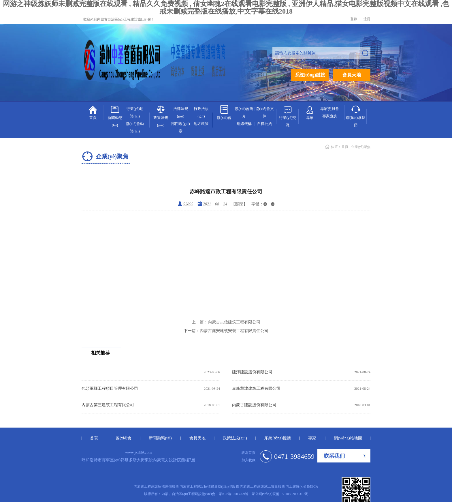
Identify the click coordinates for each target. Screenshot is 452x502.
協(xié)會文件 (264, 112)
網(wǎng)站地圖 (348, 438)
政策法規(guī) (160, 116)
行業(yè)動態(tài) (135, 112)
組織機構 (244, 123)
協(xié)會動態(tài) (135, 127)
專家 (310, 112)
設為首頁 (248, 453)
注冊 (367, 19)
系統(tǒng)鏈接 (310, 74)
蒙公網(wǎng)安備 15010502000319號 (280, 494)
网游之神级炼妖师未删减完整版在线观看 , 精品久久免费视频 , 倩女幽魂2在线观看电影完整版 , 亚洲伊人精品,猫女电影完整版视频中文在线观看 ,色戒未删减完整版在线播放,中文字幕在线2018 (226, 7)
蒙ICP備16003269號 (233, 494)
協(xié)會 (224, 112)
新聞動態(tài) (115, 116)
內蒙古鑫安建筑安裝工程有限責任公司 (226, 331)
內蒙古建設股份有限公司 (254, 405)
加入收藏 (248, 460)
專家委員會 (329, 108)
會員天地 (351, 74)
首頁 (92, 112)
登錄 (353, 19)
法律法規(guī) (180, 112)
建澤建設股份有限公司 (252, 372)
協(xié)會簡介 (244, 112)
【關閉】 (239, 204)
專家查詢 (329, 116)
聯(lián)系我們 (355, 116)
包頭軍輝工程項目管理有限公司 (110, 388)
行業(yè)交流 (287, 116)
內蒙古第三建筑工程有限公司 (108, 405)
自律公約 (264, 123)
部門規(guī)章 (180, 127)
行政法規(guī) (201, 112)
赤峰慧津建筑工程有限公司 (256, 388)
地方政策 (201, 123)
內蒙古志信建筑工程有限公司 (226, 322)
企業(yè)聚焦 (360, 147)
